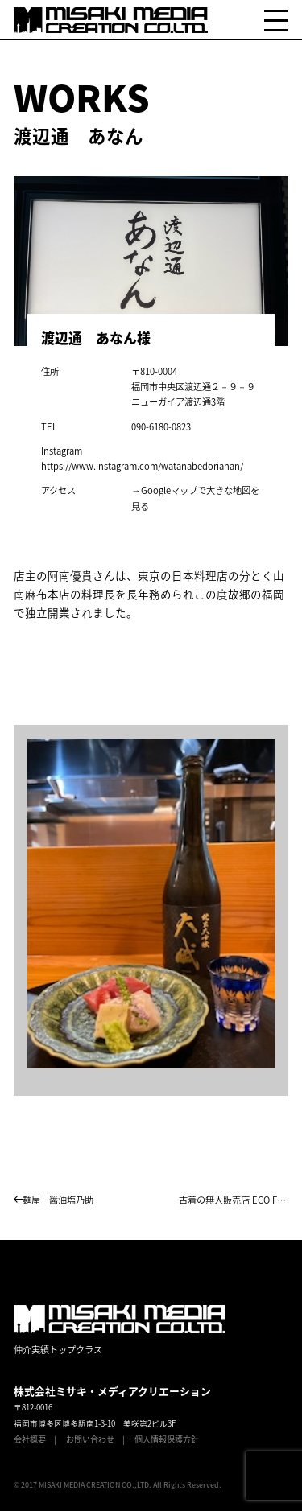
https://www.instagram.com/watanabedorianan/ (142, 466)
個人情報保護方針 (166, 1439)
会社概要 (30, 1439)
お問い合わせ (90, 1439)
